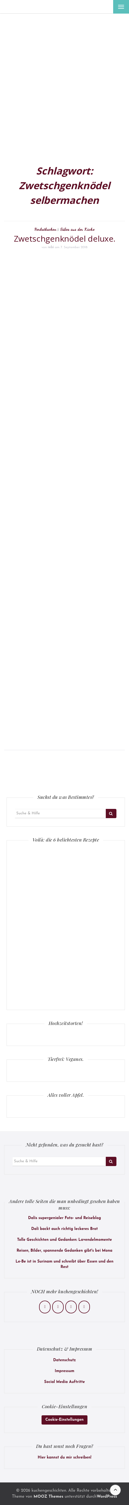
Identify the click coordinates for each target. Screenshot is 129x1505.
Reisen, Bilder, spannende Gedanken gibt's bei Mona (64, 1251)
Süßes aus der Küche (77, 229)
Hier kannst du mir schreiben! (64, 1458)
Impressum (64, 1371)
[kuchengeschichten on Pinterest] (71, 1307)
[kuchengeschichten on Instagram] (58, 1307)
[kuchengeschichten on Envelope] (84, 1307)
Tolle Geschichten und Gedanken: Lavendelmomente (64, 1240)
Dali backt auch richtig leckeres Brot (64, 1229)
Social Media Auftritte (64, 1382)
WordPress (106, 1497)
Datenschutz (64, 1360)
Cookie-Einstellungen (64, 1420)
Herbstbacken (45, 229)
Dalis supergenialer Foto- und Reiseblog (64, 1218)
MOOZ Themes (48, 1497)
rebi (51, 247)
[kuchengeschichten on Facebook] (45, 1307)
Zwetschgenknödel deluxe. (64, 238)
